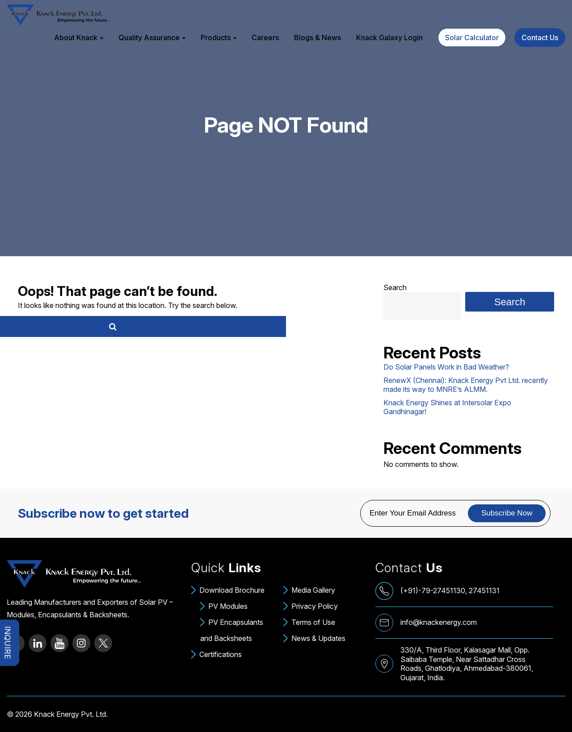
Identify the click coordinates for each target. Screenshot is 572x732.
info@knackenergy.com (438, 622)
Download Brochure (232, 590)
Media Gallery (313, 590)
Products (216, 37)
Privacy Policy (314, 606)
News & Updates (318, 638)
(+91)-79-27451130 (432, 590)
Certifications (220, 654)
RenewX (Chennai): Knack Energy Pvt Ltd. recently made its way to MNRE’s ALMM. (465, 385)
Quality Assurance (149, 37)
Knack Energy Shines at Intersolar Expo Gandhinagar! (447, 407)
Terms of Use (313, 622)
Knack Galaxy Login (389, 37)
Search (395, 287)
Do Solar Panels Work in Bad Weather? (446, 366)
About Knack (75, 37)
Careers (265, 37)
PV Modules (228, 606)
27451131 (484, 590)
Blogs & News (317, 37)
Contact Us (540, 37)
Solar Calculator (472, 37)
